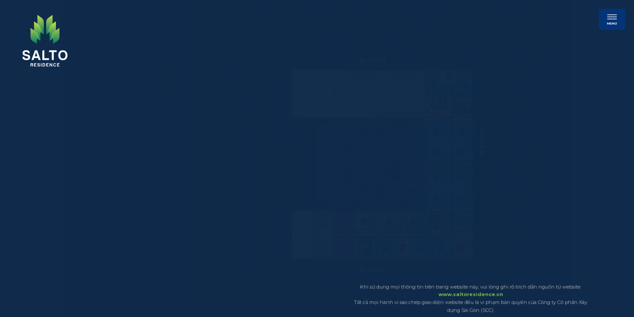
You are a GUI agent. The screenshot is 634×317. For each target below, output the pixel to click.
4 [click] (19, 128)
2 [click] (19, 104)
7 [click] (19, 165)
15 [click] (18, 264)
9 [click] (19, 190)
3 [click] (18, 116)
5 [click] (19, 141)
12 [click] (19, 227)
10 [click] (19, 202)
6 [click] (19, 153)
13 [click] (19, 239)
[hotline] (531, 22)
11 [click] (19, 215)
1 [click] (19, 91)
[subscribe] (451, 22)
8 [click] (19, 178)
